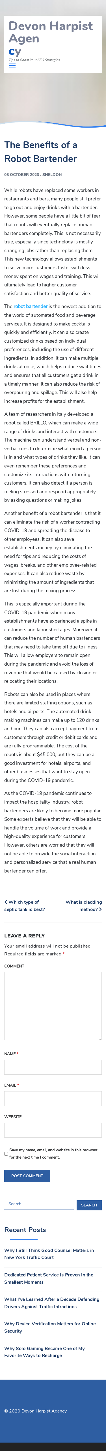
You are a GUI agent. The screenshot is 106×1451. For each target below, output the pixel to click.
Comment (14, 966)
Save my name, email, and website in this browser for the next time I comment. (53, 1153)
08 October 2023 (21, 174)
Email (11, 1085)
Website (12, 1117)
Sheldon (52, 174)
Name (11, 1054)
